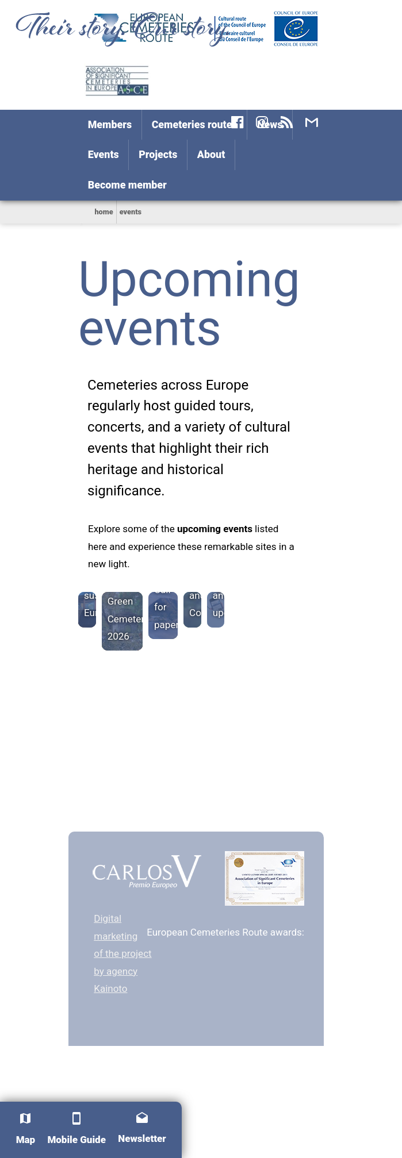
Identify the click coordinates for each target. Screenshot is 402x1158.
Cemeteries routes (195, 124)
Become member (127, 185)
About (211, 154)
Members (110, 124)
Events (103, 154)
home (103, 211)
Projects (158, 154)
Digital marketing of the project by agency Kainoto (122, 953)
